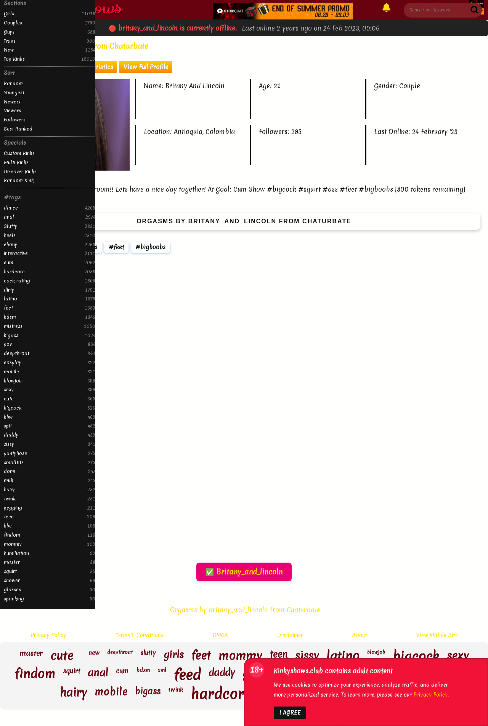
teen (49, 516)
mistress (49, 326)
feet (49, 308)
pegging (49, 508)
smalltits (49, 462)
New (49, 50)
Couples (49, 22)
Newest (12, 101)
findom (49, 535)
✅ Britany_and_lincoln (244, 572)
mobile (49, 371)
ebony (49, 244)
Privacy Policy (48, 635)
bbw (49, 417)
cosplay (49, 362)
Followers (15, 119)
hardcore (49, 271)
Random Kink (19, 180)
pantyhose (49, 453)
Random (13, 83)
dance (49, 208)
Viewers (12, 110)
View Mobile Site (437, 635)
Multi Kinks (16, 162)
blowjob (49, 381)
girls (174, 655)
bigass (49, 335)
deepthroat (49, 353)
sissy (49, 444)
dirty (49, 290)
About (359, 635)
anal (49, 217)
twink (49, 498)
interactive (49, 253)
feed (187, 675)
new (94, 653)
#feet (116, 247)
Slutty (49, 226)
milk (49, 480)
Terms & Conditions (140, 635)
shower (49, 580)
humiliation (49, 553)
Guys (49, 32)
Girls (49, 13)
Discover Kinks (20, 171)
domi (49, 471)
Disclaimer (290, 635)
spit (49, 426)
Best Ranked (18, 129)
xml (161, 671)
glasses (49, 589)
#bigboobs (150, 247)
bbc (49, 526)
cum (49, 262)
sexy (49, 389)
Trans (49, 41)
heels (49, 235)
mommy (49, 544)
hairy (49, 489)
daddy (49, 435)
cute (49, 398)
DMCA (220, 635)
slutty (148, 653)
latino (49, 298)
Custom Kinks (19, 153)
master (49, 562)
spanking (49, 598)
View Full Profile (146, 67)
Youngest (14, 92)
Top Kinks (49, 59)
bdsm (49, 317)
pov (49, 344)
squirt (49, 571)
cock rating (49, 280)
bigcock (49, 408)
